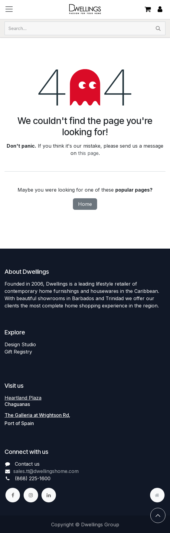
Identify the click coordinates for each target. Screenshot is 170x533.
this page (88, 153)
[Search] (158, 28)
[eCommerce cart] (147, 9)
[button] (157, 515)
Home (85, 204)
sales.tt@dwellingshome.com (46, 471)
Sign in (160, 9)
